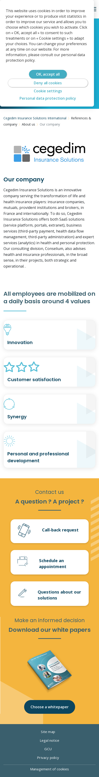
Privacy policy (49, 757)
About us (28, 124)
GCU (49, 749)
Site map (49, 731)
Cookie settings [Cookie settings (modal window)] (48, 90)
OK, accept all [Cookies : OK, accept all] (48, 74)
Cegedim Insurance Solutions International (34, 118)
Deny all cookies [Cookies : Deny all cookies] (48, 82)
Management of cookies (49, 769)
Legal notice (49, 740)
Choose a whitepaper (50, 706)
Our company (50, 124)
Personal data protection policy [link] (48, 98)
